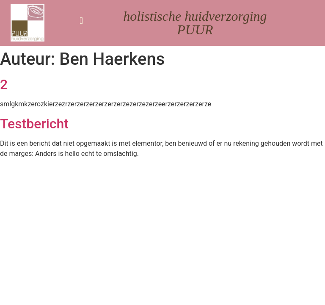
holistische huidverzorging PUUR (195, 22)
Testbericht (34, 124)
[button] (81, 21)
